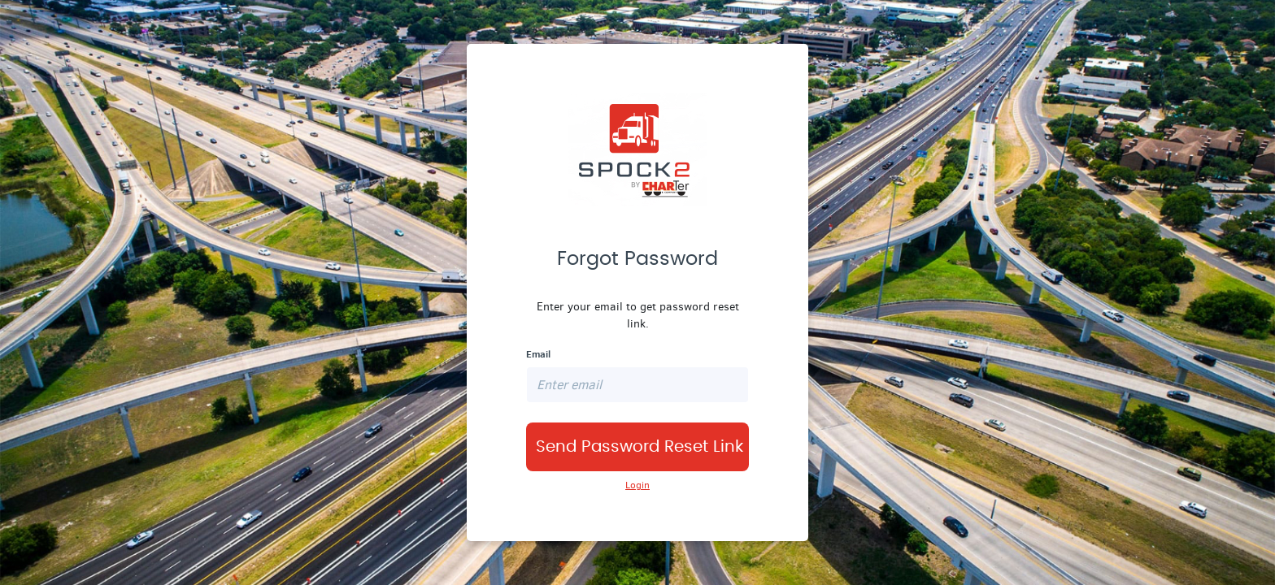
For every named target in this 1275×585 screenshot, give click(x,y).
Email (538, 354)
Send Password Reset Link (639, 447)
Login (637, 485)
